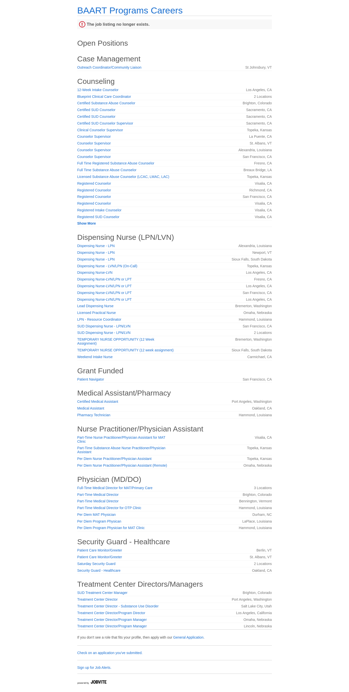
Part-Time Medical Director (98, 495)
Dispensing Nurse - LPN (96, 246)
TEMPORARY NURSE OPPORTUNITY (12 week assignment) (125, 350)
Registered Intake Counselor (99, 210)
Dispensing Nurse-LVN (95, 273)
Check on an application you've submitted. (110, 653)
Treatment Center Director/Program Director (111, 613)
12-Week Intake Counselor (98, 90)
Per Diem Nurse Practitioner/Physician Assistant (114, 459)
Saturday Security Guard (96, 564)
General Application (188, 637)
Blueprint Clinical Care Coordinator (104, 97)
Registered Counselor (94, 183)
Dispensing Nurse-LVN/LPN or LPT (104, 279)
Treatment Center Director (97, 599)
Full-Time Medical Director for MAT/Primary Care (115, 488)
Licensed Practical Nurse (96, 313)
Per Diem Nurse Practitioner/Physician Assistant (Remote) (122, 465)
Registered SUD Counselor (98, 217)
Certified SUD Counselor (96, 110)
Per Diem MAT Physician (96, 515)
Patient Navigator (90, 379)
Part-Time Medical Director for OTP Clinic (109, 508)
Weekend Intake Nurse (95, 357)
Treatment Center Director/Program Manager (112, 620)
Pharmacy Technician (94, 415)
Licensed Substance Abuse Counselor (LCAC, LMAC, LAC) (123, 177)
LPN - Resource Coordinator (99, 319)
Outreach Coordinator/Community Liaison (109, 67)
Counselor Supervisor (94, 136)
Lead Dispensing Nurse (95, 306)
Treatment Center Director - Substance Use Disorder (118, 606)
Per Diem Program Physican (99, 521)
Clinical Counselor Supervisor (100, 130)
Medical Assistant (90, 408)
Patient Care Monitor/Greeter (99, 550)
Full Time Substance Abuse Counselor (106, 170)
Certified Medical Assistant (97, 402)
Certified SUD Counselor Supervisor (105, 123)
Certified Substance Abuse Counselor (106, 103)
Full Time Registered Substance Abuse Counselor (115, 163)
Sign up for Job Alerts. (94, 668)
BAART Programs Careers (130, 10)
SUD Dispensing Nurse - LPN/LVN (104, 326)
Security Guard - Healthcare (99, 570)
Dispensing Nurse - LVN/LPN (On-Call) (107, 266)
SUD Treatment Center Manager (102, 593)
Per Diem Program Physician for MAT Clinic (111, 528)
